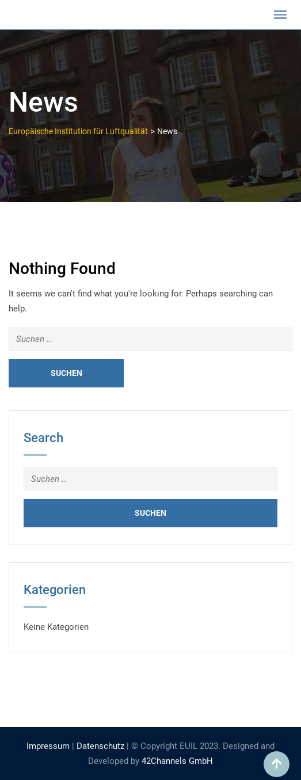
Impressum (48, 746)
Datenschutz (100, 746)
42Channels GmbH (177, 761)
